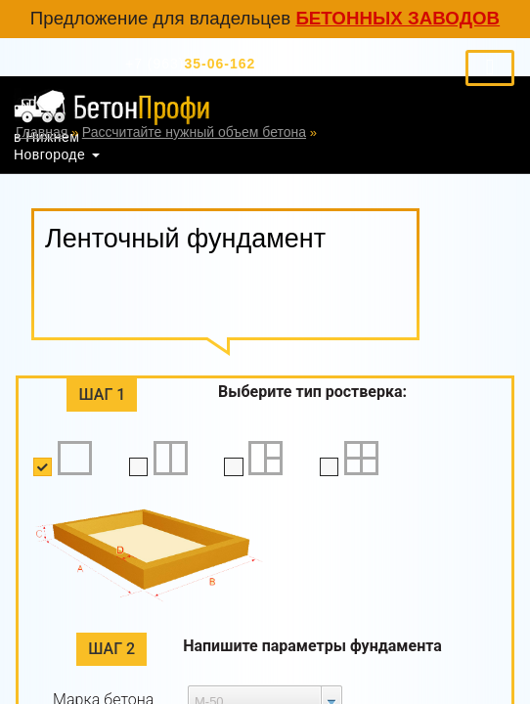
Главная (41, 132)
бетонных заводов (397, 18)
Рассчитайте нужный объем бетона (194, 132)
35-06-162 (190, 63)
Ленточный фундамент (393, 132)
